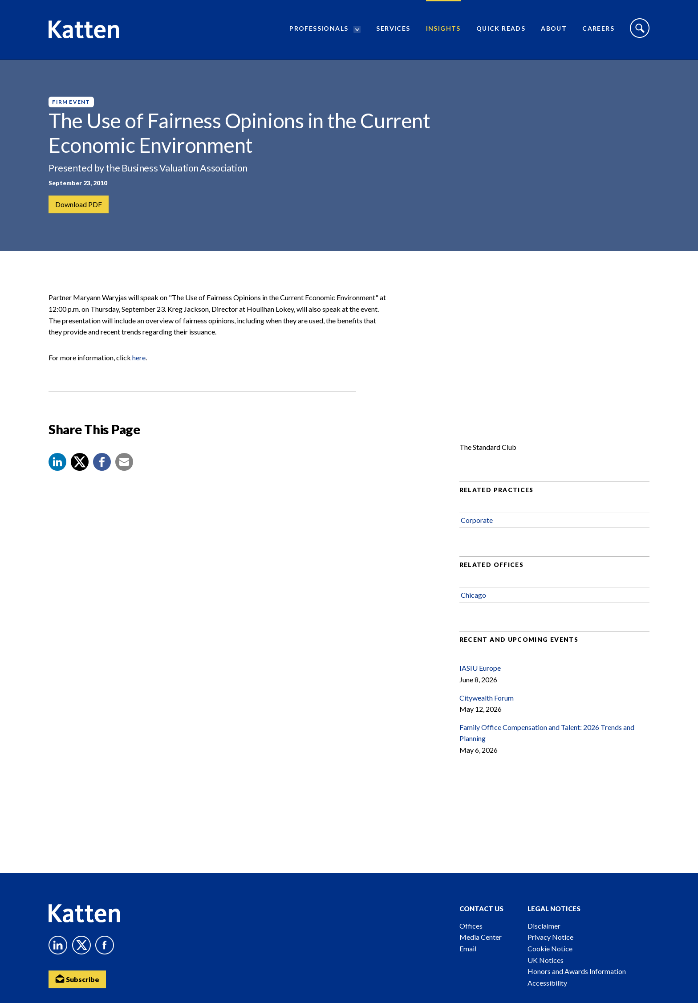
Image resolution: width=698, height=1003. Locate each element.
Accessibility (547, 983)
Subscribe (77, 978)
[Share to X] (80, 464)
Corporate (477, 522)
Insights (443, 29)
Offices (471, 925)
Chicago (473, 596)
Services (393, 29)
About (554, 29)
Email (467, 948)
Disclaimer (544, 925)
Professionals (318, 29)
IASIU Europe (480, 670)
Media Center (480, 937)
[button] (57, 464)
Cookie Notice (550, 948)
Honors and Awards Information (577, 971)
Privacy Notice (550, 937)
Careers (598, 29)
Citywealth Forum (486, 699)
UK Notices (546, 960)
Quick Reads (500, 29)
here (139, 359)
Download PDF (78, 204)
